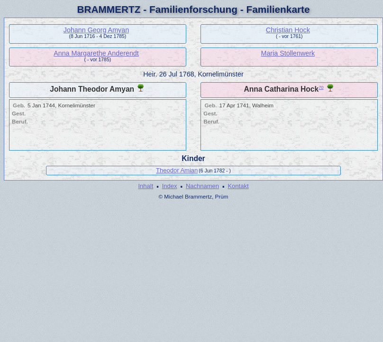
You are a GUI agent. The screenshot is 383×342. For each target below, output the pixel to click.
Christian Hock (288, 30)
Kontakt (238, 186)
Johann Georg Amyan (96, 30)
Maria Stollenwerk (288, 53)
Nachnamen (202, 186)
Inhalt (145, 186)
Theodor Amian (177, 170)
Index (169, 186)
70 (321, 87)
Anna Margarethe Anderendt (96, 53)
